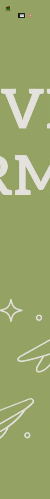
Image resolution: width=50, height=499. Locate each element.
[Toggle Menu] (22, 15)
